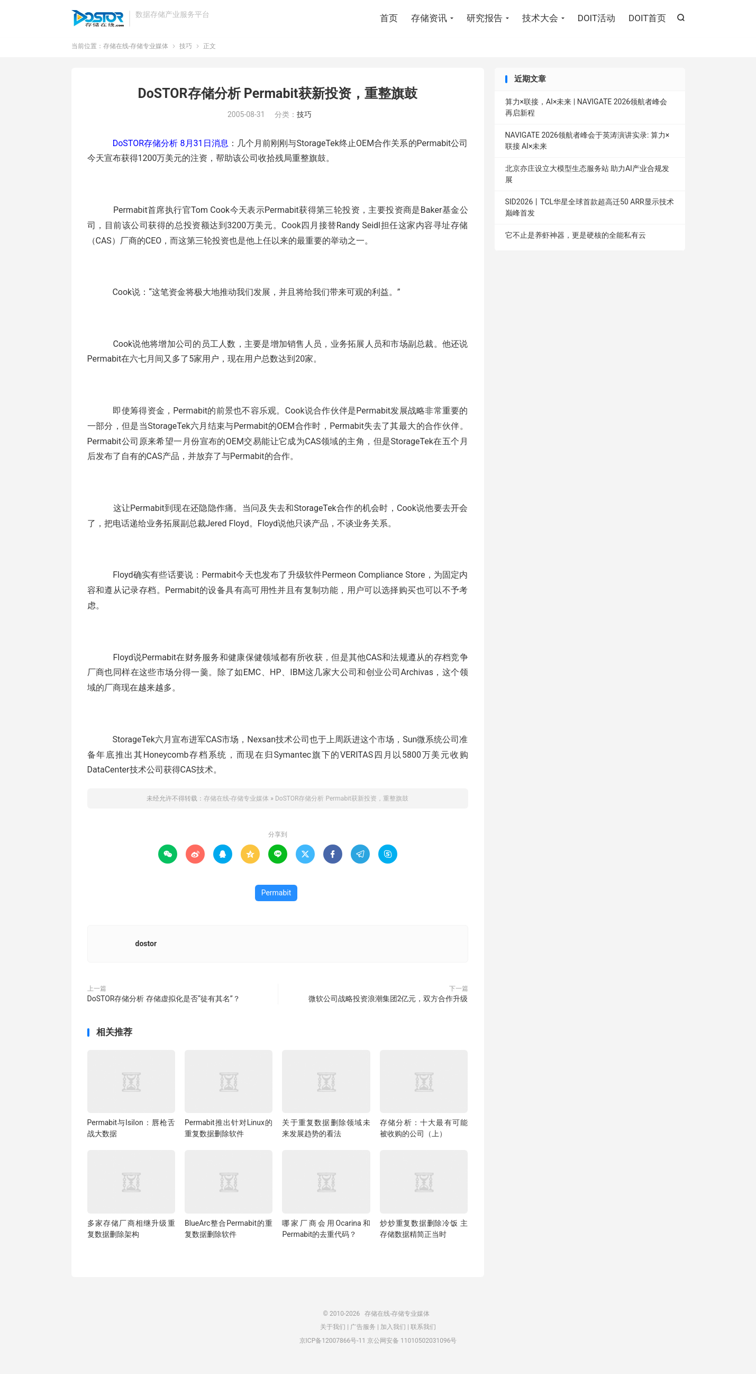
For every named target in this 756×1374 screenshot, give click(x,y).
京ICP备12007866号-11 (332, 1344)
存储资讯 (429, 18)
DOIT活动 (596, 18)
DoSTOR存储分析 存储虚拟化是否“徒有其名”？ (163, 1002)
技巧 (185, 49)
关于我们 (332, 1330)
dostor (146, 947)
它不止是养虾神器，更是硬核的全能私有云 (575, 239)
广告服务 (363, 1330)
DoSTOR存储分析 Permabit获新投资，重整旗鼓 (277, 97)
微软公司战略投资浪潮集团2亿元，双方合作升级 (388, 1002)
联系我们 (423, 1330)
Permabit (276, 896)
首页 (389, 18)
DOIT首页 (647, 18)
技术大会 (540, 18)
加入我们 (393, 1330)
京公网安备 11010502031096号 (412, 1344)
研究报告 (485, 18)
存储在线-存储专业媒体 (97, 19)
